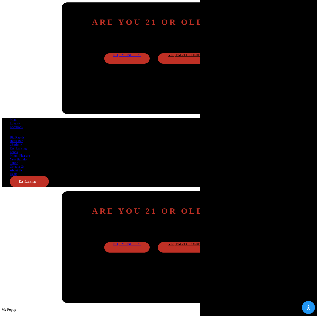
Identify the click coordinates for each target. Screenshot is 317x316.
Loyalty (15, 123)
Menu (13, 119)
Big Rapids (17, 137)
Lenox (14, 152)
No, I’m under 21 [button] (127, 55)
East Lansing (18, 148)
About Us (16, 170)
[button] (29, 181)
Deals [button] (13, 174)
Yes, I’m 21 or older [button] (185, 55)
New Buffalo (18, 159)
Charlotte (16, 144)
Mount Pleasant (20, 155)
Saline (14, 163)
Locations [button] (16, 127)
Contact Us (17, 166)
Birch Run (16, 141)
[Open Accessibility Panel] (308, 307)
